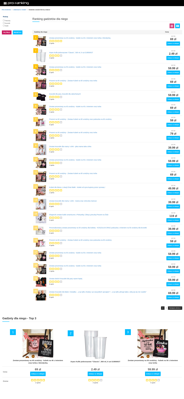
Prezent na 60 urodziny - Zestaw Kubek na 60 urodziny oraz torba (73, 81)
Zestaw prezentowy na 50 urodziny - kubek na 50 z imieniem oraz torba (75, 67)
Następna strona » (175, 308)
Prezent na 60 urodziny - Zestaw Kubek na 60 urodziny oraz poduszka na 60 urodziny (80, 119)
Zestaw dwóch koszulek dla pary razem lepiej (65, 279)
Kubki (6, 26)
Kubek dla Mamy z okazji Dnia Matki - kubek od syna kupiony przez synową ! (77, 187)
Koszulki (7, 23)
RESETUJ (17, 32)
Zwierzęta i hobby (19, 9)
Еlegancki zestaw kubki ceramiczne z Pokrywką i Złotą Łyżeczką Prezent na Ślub (78, 215)
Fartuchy (7, 21)
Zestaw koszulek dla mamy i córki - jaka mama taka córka (70, 146)
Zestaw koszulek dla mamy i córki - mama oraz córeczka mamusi (73, 201)
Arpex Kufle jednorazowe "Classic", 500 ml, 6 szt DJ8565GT (71, 52)
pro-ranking (6, 9)
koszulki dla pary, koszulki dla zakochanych (65, 94)
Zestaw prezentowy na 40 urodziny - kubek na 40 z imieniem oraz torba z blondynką (79, 38)
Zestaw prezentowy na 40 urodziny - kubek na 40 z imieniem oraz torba (75, 106)
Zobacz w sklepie (173, 43)
